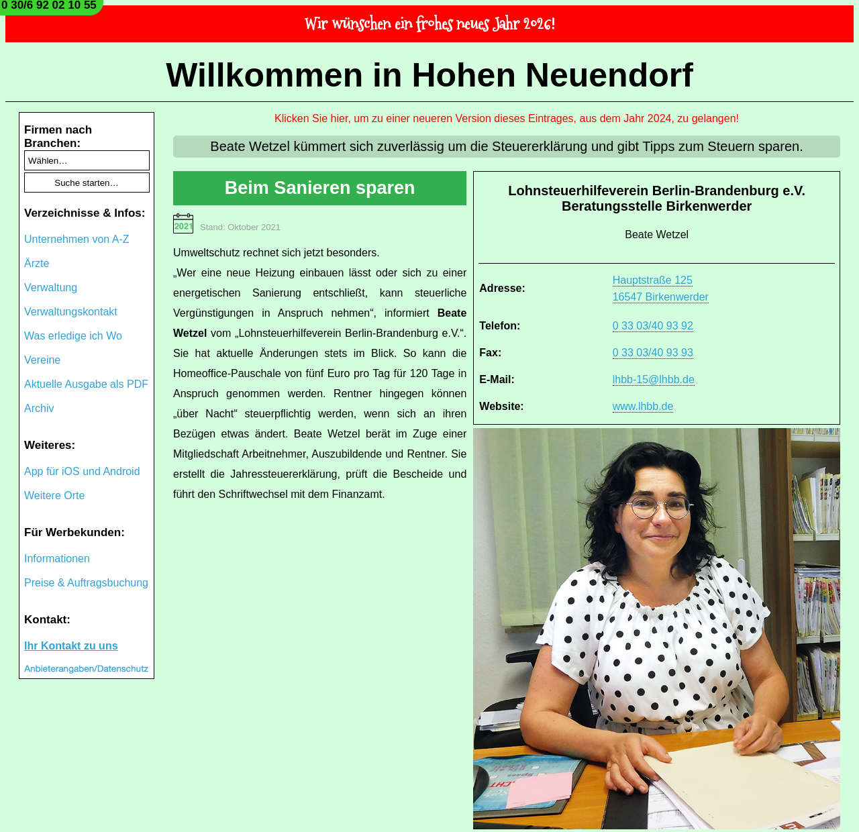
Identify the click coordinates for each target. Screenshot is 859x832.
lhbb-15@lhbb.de (654, 379)
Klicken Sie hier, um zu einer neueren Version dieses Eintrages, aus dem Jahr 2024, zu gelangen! (506, 118)
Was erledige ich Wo (73, 336)
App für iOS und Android (82, 471)
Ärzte (36, 263)
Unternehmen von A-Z (77, 239)
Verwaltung (50, 287)
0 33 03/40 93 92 (653, 325)
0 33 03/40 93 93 (653, 352)
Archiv (39, 408)
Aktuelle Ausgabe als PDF (86, 384)
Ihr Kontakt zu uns (71, 646)
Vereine (42, 360)
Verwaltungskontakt (70, 311)
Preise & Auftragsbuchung (86, 582)
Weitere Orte (54, 495)
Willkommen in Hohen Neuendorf (429, 75)
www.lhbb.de (643, 406)
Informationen (57, 558)
